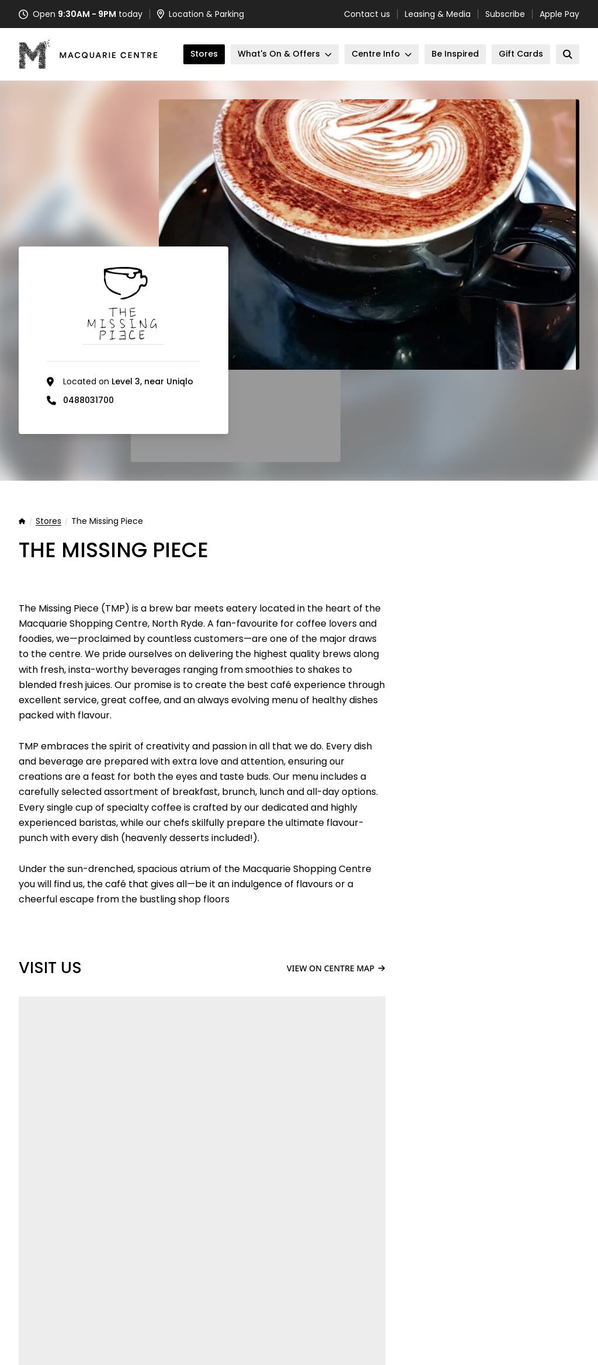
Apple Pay (559, 14)
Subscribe (505, 14)
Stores (48, 521)
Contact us (367, 14)
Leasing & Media (438, 14)
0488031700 (88, 400)
